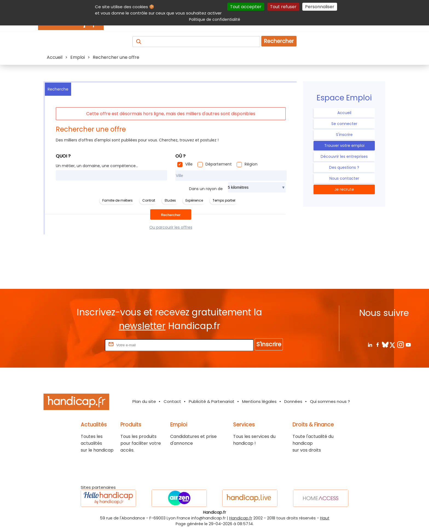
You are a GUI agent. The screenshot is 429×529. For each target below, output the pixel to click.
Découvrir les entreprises (344, 156)
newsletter (142, 325)
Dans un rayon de (206, 188)
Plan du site (144, 401)
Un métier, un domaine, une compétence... (97, 165)
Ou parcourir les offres (170, 227)
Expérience (194, 200)
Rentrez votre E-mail (82, 345)
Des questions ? (344, 167)
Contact (172, 401)
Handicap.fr (240, 518)
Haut (324, 518)
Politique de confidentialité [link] (214, 19)
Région (251, 164)
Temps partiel (224, 200)
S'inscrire (344, 134)
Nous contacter (344, 178)
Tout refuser (283, 7)
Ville (189, 164)
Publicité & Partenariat (211, 401)
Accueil (344, 112)
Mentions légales (259, 401)
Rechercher (279, 41)
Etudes (170, 200)
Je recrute (344, 189)
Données (293, 401)
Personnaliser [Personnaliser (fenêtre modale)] (319, 7)
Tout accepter (246, 7)
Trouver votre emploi (344, 145)
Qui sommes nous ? (330, 401)
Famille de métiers (117, 200)
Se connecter (344, 123)
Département (218, 164)
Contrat (148, 200)
